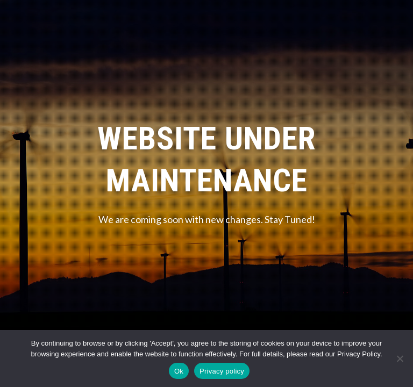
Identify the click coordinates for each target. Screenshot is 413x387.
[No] (399, 358)
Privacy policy (222, 371)
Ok (178, 371)
